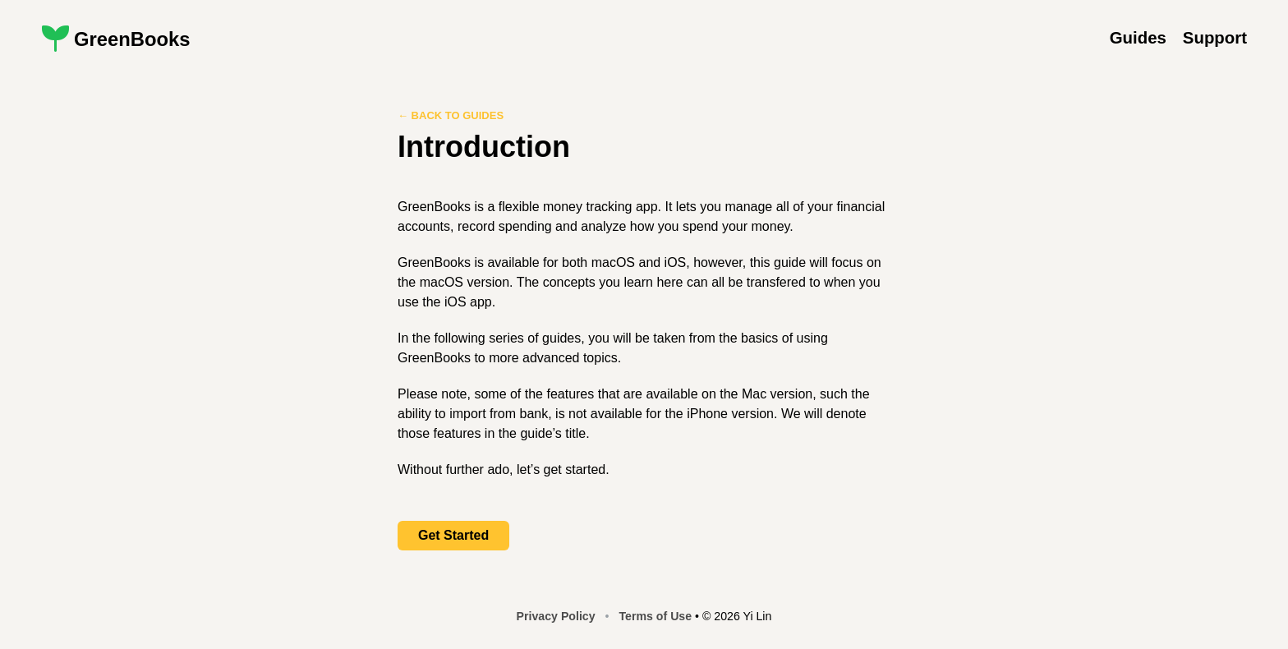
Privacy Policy (556, 616)
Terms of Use (655, 616)
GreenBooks (132, 39)
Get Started (453, 535)
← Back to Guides (451, 115)
